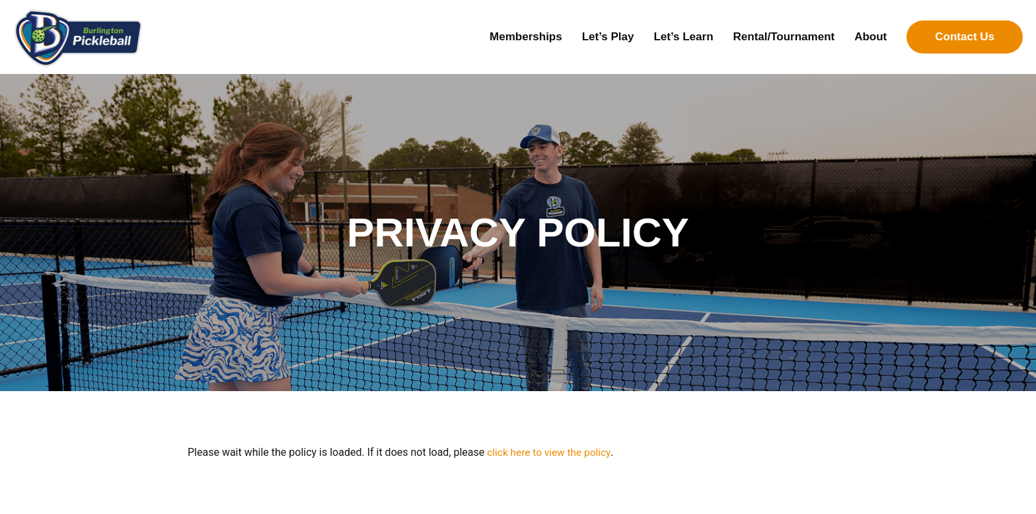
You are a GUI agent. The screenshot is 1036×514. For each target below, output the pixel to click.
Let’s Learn (683, 36)
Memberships (526, 36)
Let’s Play (608, 36)
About (870, 36)
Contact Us (964, 36)
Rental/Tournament (784, 36)
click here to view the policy (550, 452)
